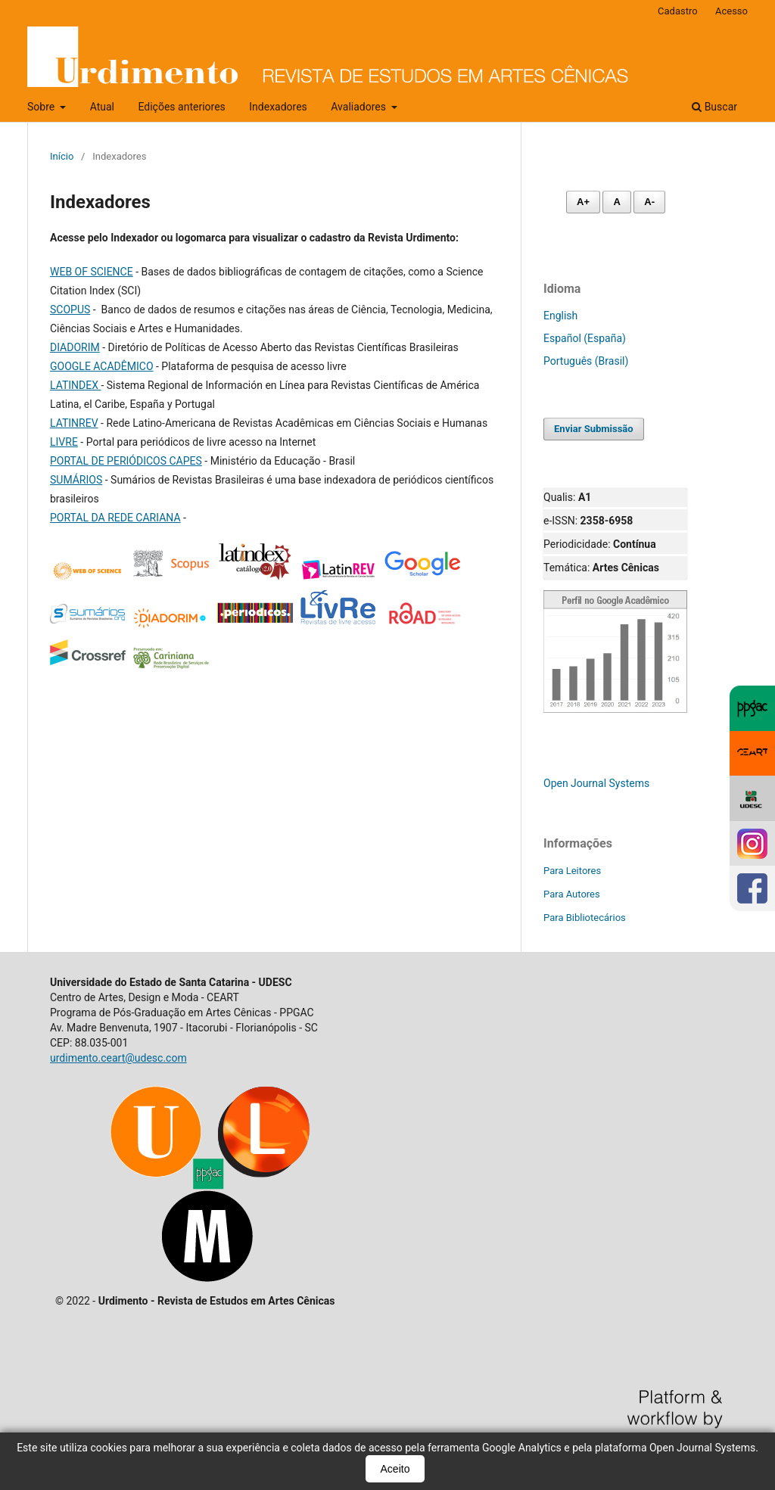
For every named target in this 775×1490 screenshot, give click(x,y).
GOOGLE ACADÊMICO (102, 366)
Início (61, 156)
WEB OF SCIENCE (91, 272)
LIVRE (64, 442)
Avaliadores (359, 107)
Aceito (395, 1469)
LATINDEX (75, 385)
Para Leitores (572, 870)
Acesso (731, 11)
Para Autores (571, 894)
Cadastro (678, 11)
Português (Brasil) (585, 361)
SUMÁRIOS (76, 480)
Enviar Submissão (593, 428)
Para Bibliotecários (584, 917)
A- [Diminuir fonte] (649, 201)
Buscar (714, 107)
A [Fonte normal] (616, 201)
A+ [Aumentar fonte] (583, 201)
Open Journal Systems (596, 783)
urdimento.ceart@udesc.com (118, 1058)
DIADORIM (75, 347)
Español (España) (584, 338)
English (560, 316)
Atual (102, 107)
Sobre (42, 107)
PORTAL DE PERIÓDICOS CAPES (126, 461)
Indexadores (278, 107)
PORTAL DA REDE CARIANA (115, 518)
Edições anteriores (181, 107)
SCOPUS (70, 309)
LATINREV (74, 423)
